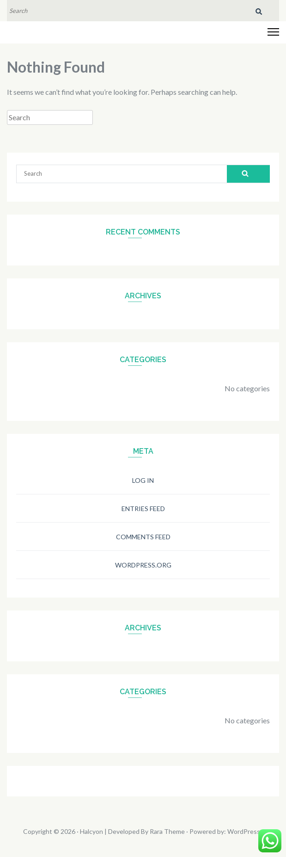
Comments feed (143, 537)
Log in (143, 480)
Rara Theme (167, 831)
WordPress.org (143, 565)
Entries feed (143, 508)
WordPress (243, 831)
